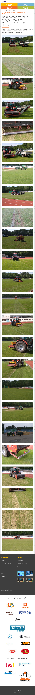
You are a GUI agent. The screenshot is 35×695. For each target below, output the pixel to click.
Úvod (3, 10)
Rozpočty (3, 573)
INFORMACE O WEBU (17, 692)
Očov (19, 566)
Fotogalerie (8, 10)
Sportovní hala (4, 560)
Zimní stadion (4, 562)
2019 (14, 10)
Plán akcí (3, 571)
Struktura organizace (6, 574)
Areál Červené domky (6, 563)
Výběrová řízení (4, 576)
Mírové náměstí (21, 565)
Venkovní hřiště (4, 565)
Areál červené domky (22, 563)
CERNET (19, 690)
